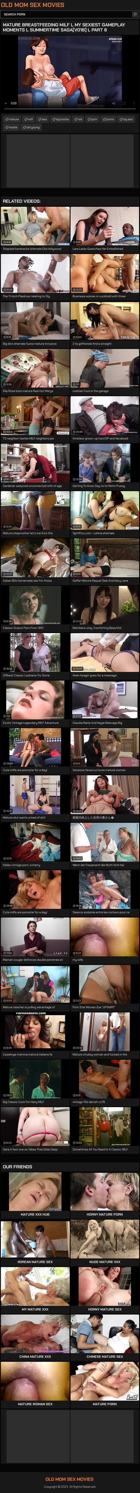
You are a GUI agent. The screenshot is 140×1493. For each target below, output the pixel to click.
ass (44, 119)
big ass (128, 119)
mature (14, 119)
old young (33, 127)
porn (94, 119)
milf (30, 119)
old (80, 119)
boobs (13, 127)
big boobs (62, 119)
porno (110, 119)
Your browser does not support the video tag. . (70, 74)
